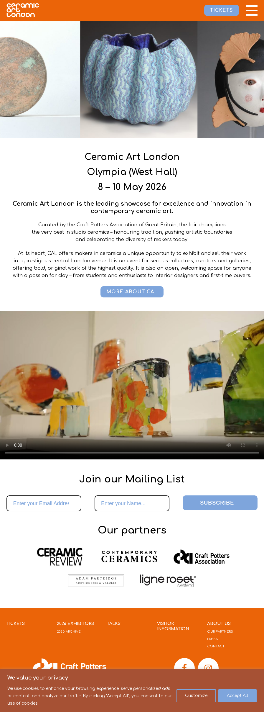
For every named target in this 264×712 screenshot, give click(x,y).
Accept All (237, 695)
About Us (219, 623)
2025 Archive (69, 632)
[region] (132, 690)
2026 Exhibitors (75, 623)
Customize (196, 695)
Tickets (15, 623)
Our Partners (220, 632)
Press (212, 639)
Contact (216, 646)
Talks (114, 623)
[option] (145, 79)
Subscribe (217, 503)
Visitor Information (173, 626)
